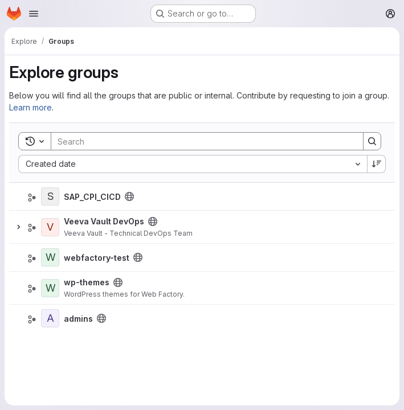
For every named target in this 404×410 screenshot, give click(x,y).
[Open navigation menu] (34, 14)
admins (78, 318)
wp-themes (86, 282)
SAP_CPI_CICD (92, 197)
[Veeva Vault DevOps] (50, 227)
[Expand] (18, 227)
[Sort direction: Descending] (377, 164)
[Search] (201, 141)
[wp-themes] (50, 288)
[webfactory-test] (50, 257)
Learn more (30, 107)
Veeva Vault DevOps (104, 221)
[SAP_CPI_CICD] (50, 196)
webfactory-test (96, 258)
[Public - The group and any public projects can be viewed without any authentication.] (129, 196)
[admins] (50, 318)
